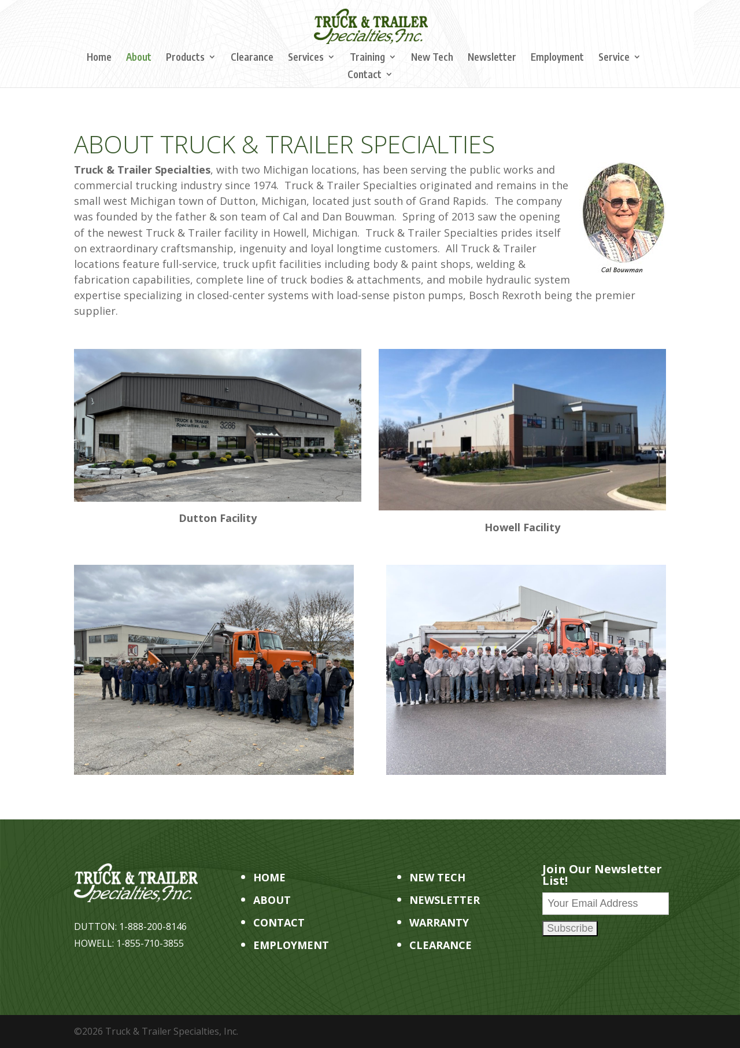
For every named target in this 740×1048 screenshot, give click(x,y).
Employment (557, 58)
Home (99, 58)
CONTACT (279, 922)
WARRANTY (439, 922)
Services (306, 58)
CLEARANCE (440, 945)
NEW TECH (437, 877)
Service (614, 58)
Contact (364, 75)
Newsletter (492, 58)
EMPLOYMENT (291, 945)
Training (367, 58)
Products (185, 58)
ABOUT (272, 900)
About (138, 58)
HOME (269, 877)
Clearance (252, 58)
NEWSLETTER (444, 900)
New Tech (432, 58)
